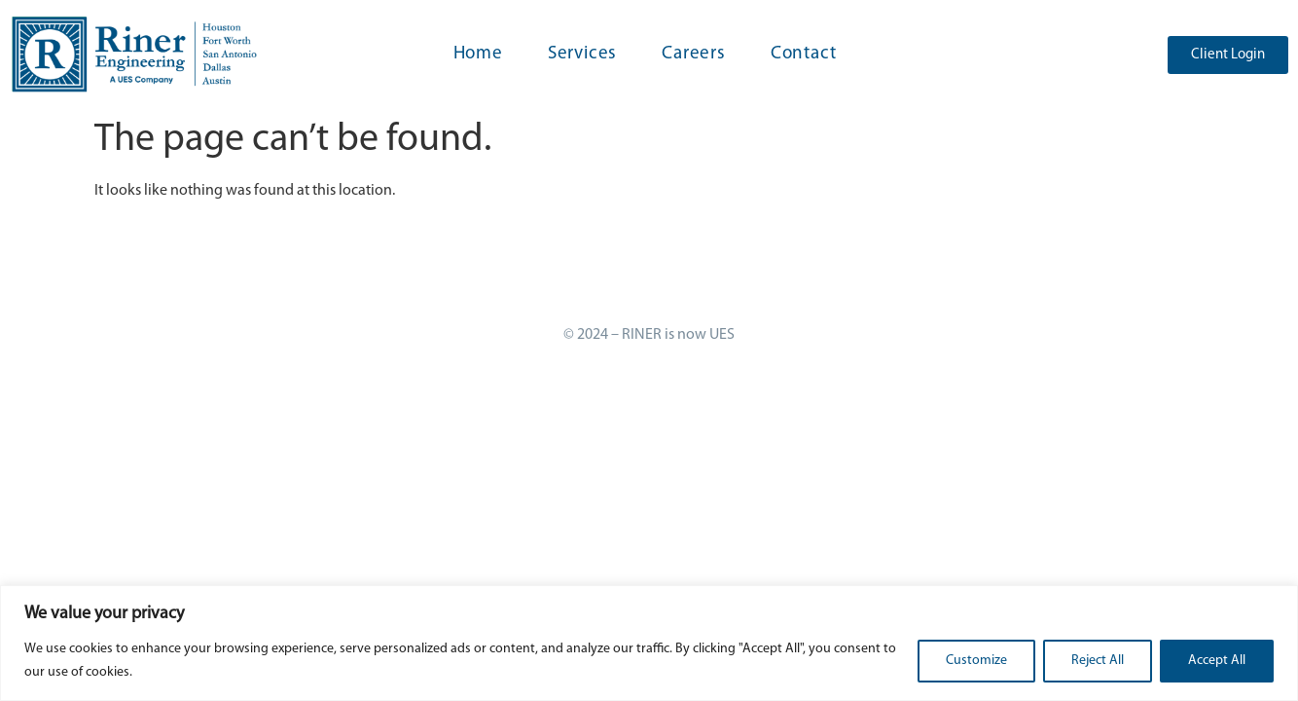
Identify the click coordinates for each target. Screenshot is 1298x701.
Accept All (1216, 660)
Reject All (1097, 660)
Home (478, 54)
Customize (976, 660)
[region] (649, 643)
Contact (804, 54)
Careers (694, 54)
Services (582, 54)
